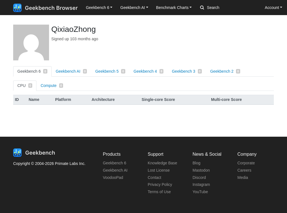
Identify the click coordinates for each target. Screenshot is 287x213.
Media (242, 177)
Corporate (246, 163)
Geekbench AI (71, 71)
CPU (24, 85)
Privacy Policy (160, 184)
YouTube (200, 192)
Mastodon (201, 170)
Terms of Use (159, 192)
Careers (244, 170)
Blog (196, 163)
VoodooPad (113, 177)
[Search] (229, 8)
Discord (199, 177)
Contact (154, 177)
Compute (52, 85)
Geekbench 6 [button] (97, 7)
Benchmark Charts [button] (172, 7)
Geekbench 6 (32, 71)
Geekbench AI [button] (132, 7)
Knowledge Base (162, 163)
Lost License (159, 170)
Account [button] (272, 7)
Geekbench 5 (110, 71)
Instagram (201, 184)
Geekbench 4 (149, 71)
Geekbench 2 (225, 71)
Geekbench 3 (187, 71)
